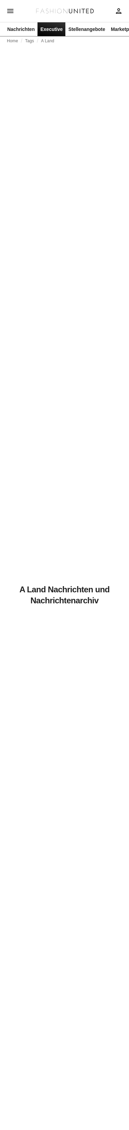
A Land (47, 41)
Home (12, 41)
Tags (29, 41)
